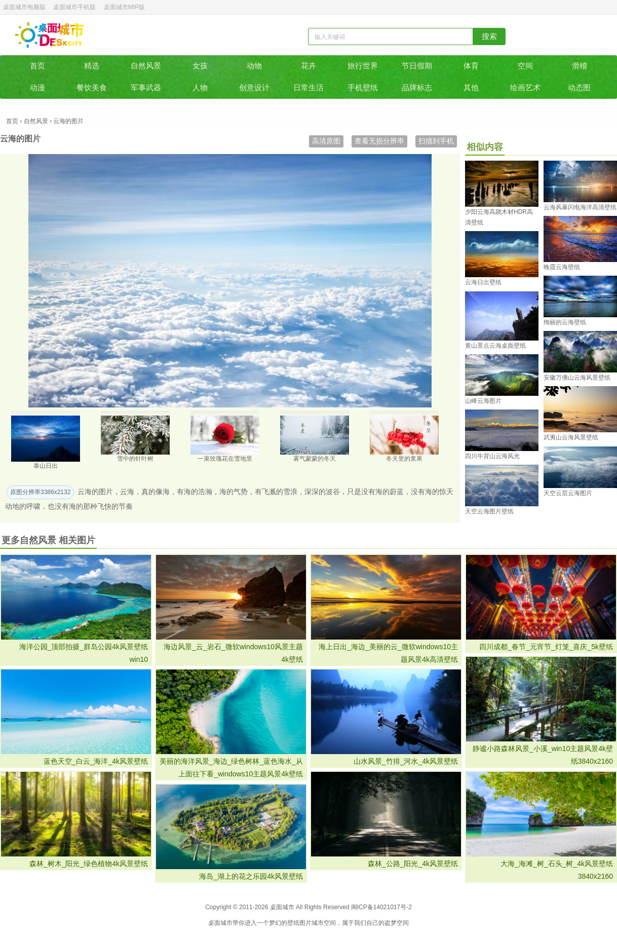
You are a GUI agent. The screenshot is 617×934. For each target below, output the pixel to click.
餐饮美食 (91, 87)
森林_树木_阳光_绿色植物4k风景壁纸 (88, 864)
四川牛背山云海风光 (492, 456)
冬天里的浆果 (404, 458)
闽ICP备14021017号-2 (381, 907)
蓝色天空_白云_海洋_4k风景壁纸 (96, 761)
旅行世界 (363, 65)
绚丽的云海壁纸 (565, 322)
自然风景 (146, 65)
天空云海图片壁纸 (489, 511)
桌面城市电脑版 (24, 7)
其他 (471, 87)
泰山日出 (45, 465)
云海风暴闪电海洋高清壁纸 (580, 207)
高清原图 (326, 141)
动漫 (37, 87)
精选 (91, 65)
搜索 (489, 36)
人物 (200, 87)
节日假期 (417, 65)
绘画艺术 (525, 87)
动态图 (579, 87)
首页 (37, 65)
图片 (305, 922)
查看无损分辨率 (379, 141)
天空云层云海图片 (568, 493)
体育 (471, 65)
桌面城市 (49, 35)
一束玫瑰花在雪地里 (225, 458)
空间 (525, 65)
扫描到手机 (436, 141)
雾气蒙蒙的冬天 (314, 458)
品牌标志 (417, 87)
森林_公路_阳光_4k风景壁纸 (413, 864)
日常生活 (308, 87)
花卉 (308, 65)
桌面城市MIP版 (124, 7)
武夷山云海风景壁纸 (571, 437)
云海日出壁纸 (483, 282)
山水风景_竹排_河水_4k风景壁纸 (406, 761)
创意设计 (254, 87)
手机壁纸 (363, 87)
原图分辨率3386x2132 (40, 492)
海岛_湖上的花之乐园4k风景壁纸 (251, 876)
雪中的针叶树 (135, 458)
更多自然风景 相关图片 (48, 540)
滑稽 (579, 65)
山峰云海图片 (483, 400)
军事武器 (146, 87)
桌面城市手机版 (74, 7)
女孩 (200, 65)
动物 (254, 65)
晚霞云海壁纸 (562, 267)
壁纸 (293, 922)
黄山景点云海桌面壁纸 (495, 345)
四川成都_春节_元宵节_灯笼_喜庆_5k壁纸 (546, 647)
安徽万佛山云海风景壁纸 (577, 377)
